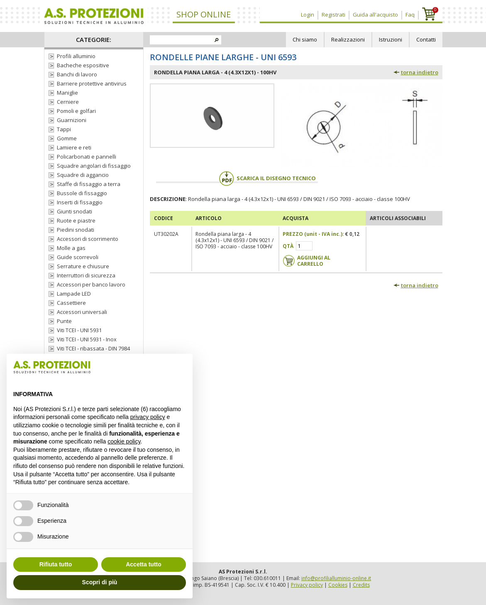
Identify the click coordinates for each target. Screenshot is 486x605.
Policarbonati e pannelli (86, 156)
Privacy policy (307, 584)
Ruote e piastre (76, 220)
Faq (410, 14)
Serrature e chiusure (83, 266)
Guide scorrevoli (77, 257)
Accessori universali (82, 312)
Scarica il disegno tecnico (267, 178)
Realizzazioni (348, 39)
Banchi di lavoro (77, 74)
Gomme (67, 138)
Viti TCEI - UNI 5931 (79, 330)
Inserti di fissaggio (80, 202)
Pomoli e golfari (76, 111)
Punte (64, 321)
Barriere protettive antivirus (92, 83)
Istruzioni (390, 39)
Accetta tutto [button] (143, 564)
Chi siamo (305, 39)
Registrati (333, 14)
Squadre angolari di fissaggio (94, 165)
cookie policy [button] (123, 441)
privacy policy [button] (147, 417)
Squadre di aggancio (83, 175)
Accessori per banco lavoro (91, 284)
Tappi (64, 129)
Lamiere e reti (74, 147)
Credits (361, 584)
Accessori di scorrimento (87, 238)
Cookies (337, 584)
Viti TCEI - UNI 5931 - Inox (87, 339)
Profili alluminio (76, 56)
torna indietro (419, 72)
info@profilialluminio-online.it (336, 578)
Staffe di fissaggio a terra (88, 184)
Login (307, 14)
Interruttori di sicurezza (86, 275)
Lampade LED (74, 293)
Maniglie (67, 92)
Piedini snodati (75, 229)
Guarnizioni (71, 120)
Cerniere (68, 101)
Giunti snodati (74, 211)
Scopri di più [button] (99, 582)
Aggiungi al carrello (313, 260)
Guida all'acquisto (375, 14)
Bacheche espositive (83, 65)
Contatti (426, 39)
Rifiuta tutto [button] (55, 564)
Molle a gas (71, 248)
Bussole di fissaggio (82, 193)
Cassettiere (71, 302)
